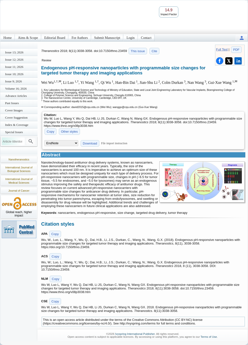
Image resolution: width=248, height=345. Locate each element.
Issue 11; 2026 (14, 67)
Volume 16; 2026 (16, 88)
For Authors (79, 38)
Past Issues (12, 103)
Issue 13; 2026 (14, 52)
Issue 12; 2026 (14, 59)
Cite (154, 51)
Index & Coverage (16, 125)
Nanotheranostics (18, 159)
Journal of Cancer (19, 190)
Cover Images (14, 110)
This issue (138, 51)
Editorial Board (54, 38)
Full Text (222, 49)
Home (7, 38)
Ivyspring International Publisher (135, 333)
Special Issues (14, 132)
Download (90, 143)
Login (130, 38)
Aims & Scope (28, 38)
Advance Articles (16, 96)
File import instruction (114, 143)
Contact (146, 38)
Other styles (69, 131)
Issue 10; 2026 (14, 74)
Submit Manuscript (107, 38)
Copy (50, 131)
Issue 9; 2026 (13, 81)
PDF (236, 49)
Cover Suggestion (16, 117)
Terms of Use (209, 336)
